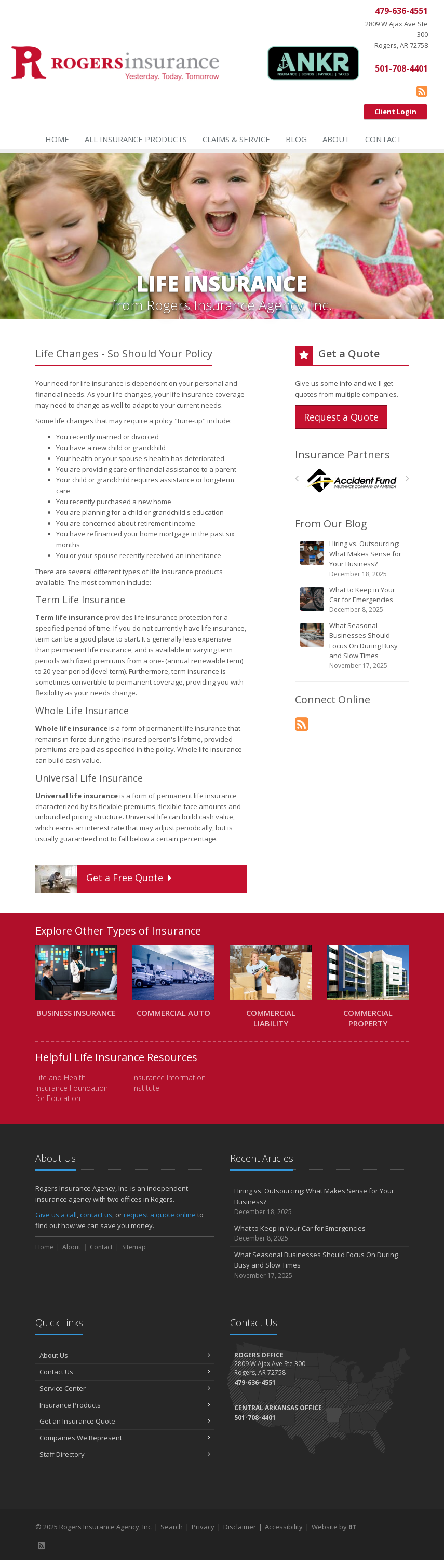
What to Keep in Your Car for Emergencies (353, 600)
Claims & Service (236, 139)
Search (171, 1526)
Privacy (203, 1526)
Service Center (124, 1388)
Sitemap (134, 1247)
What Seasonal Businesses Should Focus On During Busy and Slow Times (353, 646)
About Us (124, 1355)
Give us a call (56, 1214)
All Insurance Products (136, 139)
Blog (296, 139)
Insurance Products (124, 1405)
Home (57, 139)
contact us (96, 1214)
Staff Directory (124, 1454)
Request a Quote (341, 417)
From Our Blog (331, 524)
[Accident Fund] (351, 481)
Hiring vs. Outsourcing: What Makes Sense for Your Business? (353, 559)
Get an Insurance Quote (124, 1421)
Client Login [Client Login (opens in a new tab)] (395, 111)
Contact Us (124, 1371)
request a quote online (160, 1214)
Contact (383, 139)
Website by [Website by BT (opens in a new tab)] (334, 1526)
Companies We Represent (124, 1437)
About (335, 139)
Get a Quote (104, 879)
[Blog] (421, 91)
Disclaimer (239, 1526)
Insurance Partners (342, 455)
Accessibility (284, 1526)
